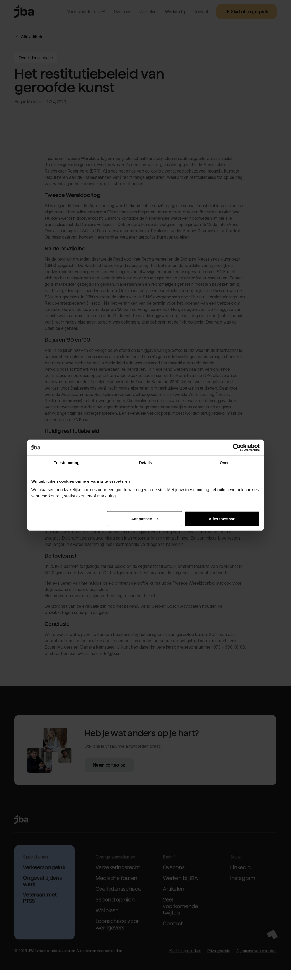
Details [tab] (145, 462)
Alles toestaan (222, 518)
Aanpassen (145, 518)
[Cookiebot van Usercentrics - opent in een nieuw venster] (237, 447)
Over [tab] (224, 462)
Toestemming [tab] (67, 462)
